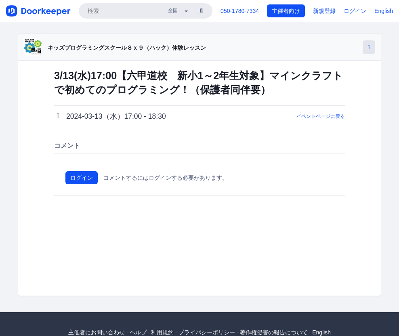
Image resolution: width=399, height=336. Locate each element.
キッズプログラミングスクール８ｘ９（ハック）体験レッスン (127, 47)
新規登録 (324, 11)
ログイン (355, 11)
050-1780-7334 (239, 11)
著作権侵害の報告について (274, 332)
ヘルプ (138, 332)
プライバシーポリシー (206, 332)
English (383, 11)
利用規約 (162, 332)
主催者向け (286, 11)
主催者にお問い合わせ (96, 332)
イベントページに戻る (320, 116)
